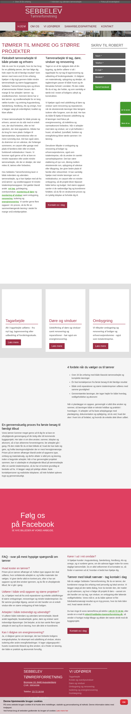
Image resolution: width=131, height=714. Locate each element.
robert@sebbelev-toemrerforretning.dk (104, 614)
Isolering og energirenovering (83, 690)
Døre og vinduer (77, 683)
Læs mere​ (57, 346)
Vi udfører (52, 26)
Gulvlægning (75, 693)
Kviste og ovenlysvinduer (81, 680)
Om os (34, 26)
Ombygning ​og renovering (82, 686)
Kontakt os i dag (56, 205)
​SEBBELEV (43, 11)
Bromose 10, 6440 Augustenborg (40, 682)
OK (124, 702)
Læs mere (13, 342)
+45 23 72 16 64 (115, 611)
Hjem (22, 26)
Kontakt (107, 26)
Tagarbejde (74, 676)
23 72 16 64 (38, 691)
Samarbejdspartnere (80, 26)
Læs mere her (62, 711)
